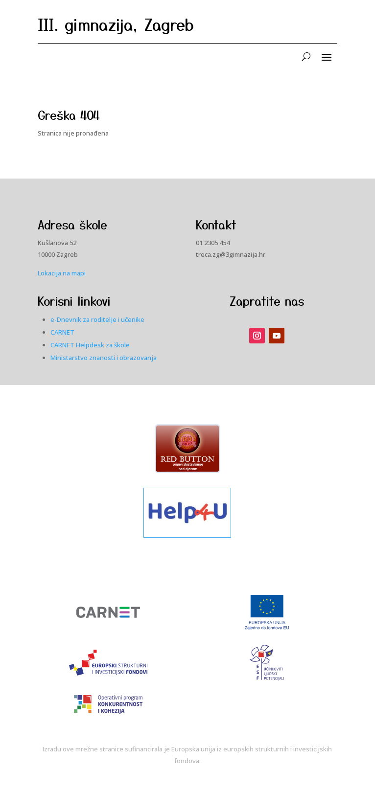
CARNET (62, 332)
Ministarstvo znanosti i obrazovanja (103, 357)
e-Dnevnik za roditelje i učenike (97, 319)
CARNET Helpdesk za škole (90, 344)
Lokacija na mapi (62, 273)
